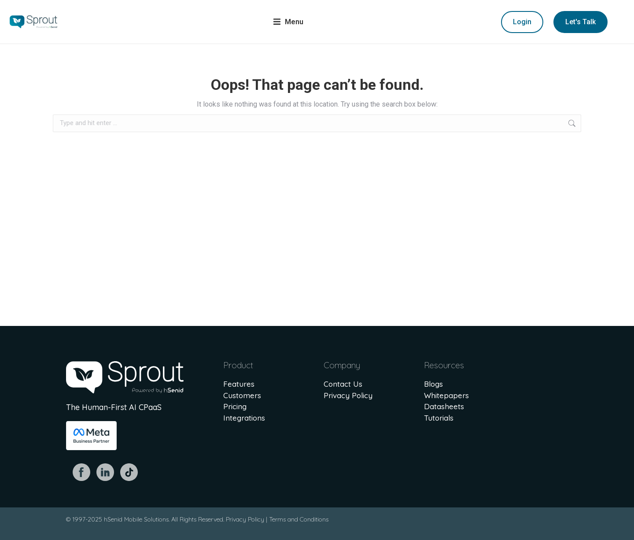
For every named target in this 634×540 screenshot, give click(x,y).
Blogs (433, 383)
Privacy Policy (348, 395)
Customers (242, 395)
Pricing (235, 406)
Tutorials (438, 417)
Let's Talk (580, 22)
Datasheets (444, 406)
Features (238, 383)
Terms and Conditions (298, 519)
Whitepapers (446, 395)
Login (522, 22)
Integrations (244, 417)
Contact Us (343, 383)
